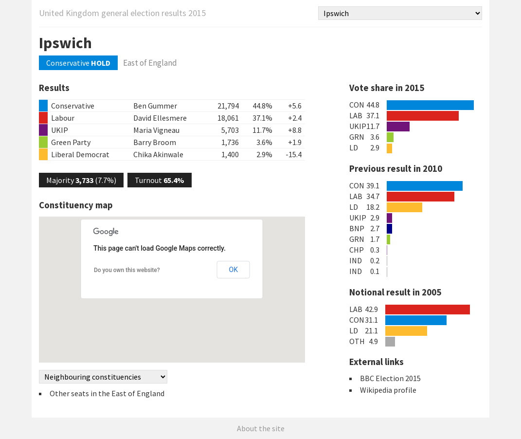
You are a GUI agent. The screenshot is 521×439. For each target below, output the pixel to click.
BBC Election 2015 (390, 378)
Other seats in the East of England (107, 393)
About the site (261, 428)
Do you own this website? (127, 270)
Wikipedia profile (388, 390)
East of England (150, 62)
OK (233, 270)
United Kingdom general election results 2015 (122, 12)
